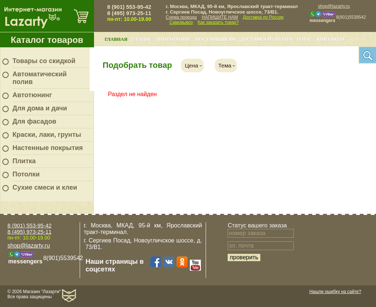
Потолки (26, 174)
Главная (116, 39)
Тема (224, 65)
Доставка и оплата (266, 39)
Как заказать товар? (218, 22)
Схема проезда (181, 17)
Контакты (330, 39)
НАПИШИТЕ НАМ (220, 17)
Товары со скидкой (43, 61)
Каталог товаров (47, 40)
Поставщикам (215, 39)
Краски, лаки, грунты (46, 134)
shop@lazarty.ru (334, 6)
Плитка (24, 161)
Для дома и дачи (39, 108)
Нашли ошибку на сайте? (335, 291)
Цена (191, 65)
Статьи (141, 39)
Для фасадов (34, 121)
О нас (304, 39)
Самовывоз (181, 22)
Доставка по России (263, 17)
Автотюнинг (32, 95)
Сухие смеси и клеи (44, 187)
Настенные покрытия (47, 147)
